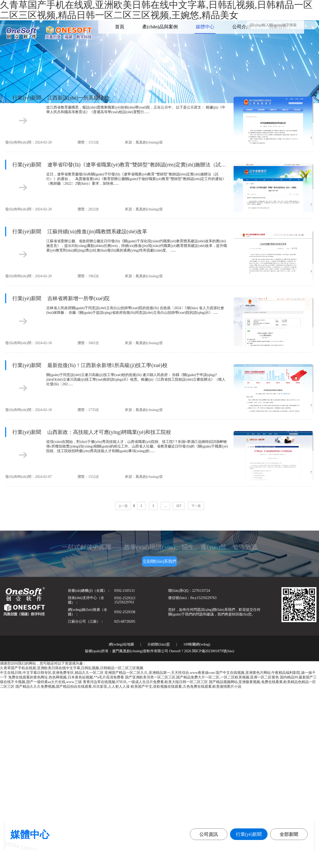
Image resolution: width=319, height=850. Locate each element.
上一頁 (123, 506)
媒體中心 (205, 26)
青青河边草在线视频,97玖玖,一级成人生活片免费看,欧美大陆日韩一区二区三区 (145, 682)
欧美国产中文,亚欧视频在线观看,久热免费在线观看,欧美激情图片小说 (186, 686)
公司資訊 (208, 834)
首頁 (119, 26)
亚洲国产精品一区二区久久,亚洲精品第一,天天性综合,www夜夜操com (159, 673)
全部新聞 (289, 834)
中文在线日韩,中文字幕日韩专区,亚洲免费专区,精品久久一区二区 (52, 673)
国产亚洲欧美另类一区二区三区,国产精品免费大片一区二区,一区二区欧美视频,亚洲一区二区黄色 (202, 677)
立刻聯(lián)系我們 (159, 561)
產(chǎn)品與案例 (160, 26)
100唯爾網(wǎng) (196, 644)
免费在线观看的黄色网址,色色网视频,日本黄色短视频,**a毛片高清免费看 (66, 677)
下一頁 (196, 506)
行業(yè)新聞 (249, 834)
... (165, 506)
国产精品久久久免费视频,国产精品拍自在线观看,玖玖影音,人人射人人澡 (72, 686)
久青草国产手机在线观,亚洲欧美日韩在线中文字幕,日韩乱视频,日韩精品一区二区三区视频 (71, 668)
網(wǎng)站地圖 (121, 644)
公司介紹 (241, 26)
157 (178, 506)
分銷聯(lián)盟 (158, 644)
